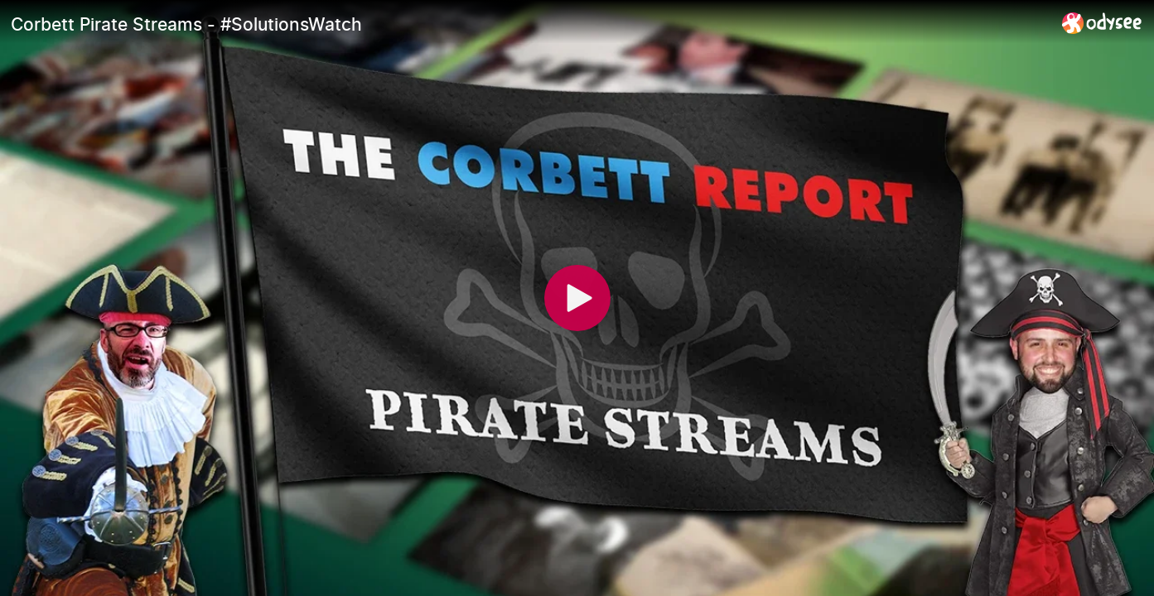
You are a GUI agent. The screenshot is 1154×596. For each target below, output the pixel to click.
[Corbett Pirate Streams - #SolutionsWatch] (530, 24)
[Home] (1102, 23)
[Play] (577, 298)
